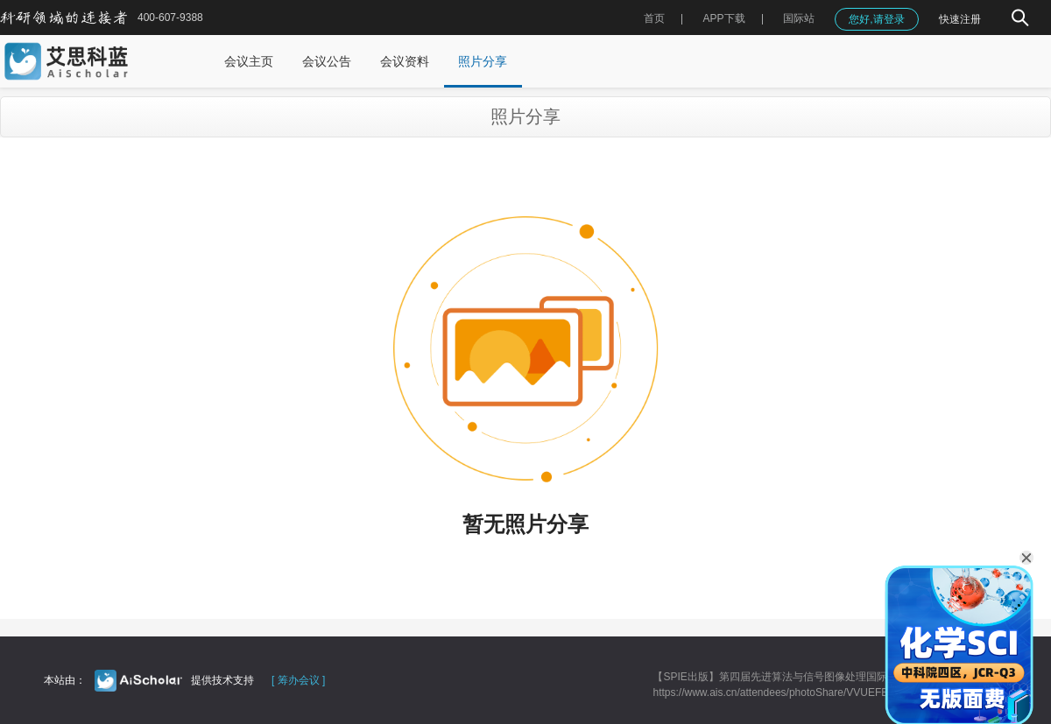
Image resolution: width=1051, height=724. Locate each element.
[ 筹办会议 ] (298, 680)
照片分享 (482, 61)
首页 (654, 18)
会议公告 (326, 61)
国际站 (799, 18)
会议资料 (404, 61)
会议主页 (248, 61)
